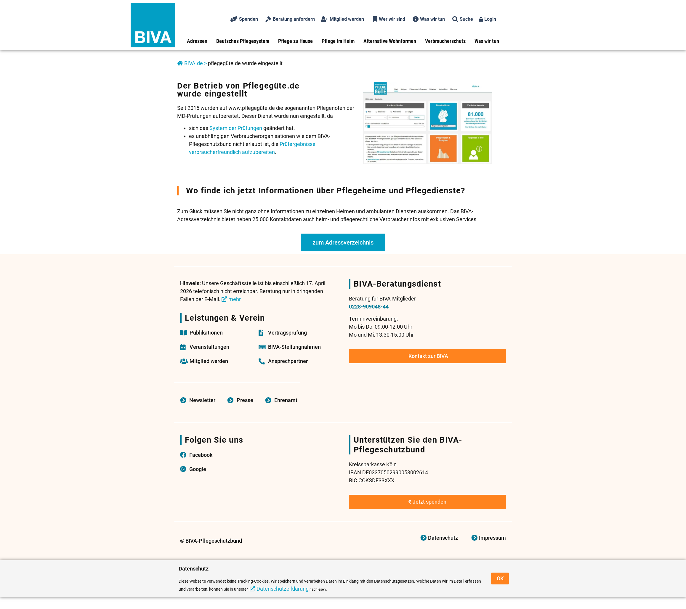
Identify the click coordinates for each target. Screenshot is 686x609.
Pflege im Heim (338, 41)
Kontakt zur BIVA (428, 356)
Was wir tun (487, 41)
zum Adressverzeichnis (343, 242)
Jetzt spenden (427, 502)
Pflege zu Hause (295, 41)
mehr (234, 299)
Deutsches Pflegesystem (242, 41)
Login (487, 19)
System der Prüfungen (235, 128)
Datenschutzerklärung (283, 589)
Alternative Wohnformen (389, 41)
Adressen (197, 41)
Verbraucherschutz (445, 41)
